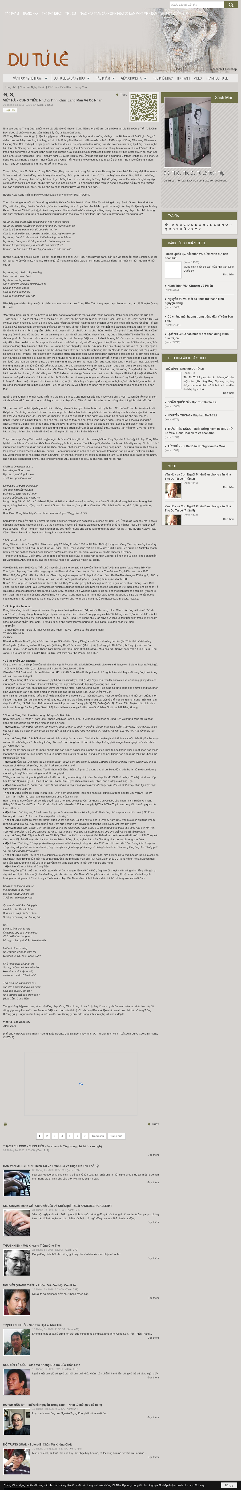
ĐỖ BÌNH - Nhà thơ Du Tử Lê (185, 368)
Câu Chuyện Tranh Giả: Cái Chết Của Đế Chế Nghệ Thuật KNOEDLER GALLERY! (57, 1206)
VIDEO (172, 466)
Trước (123, 94)
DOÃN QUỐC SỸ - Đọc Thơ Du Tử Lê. (192, 402)
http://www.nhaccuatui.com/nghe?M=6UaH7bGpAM (61, 194)
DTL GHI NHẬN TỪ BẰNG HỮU (187, 358)
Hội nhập (231, 69)
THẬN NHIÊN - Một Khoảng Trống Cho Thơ (31, 1245)
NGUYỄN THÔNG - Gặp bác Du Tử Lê (192, 415)
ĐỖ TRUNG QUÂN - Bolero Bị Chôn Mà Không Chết (37, 1444)
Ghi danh (216, 69)
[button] (31, 78)
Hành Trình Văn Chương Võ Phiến (190, 285)
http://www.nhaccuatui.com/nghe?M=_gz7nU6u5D (58, 513)
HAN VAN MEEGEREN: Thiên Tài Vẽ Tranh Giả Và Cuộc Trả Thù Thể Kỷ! (51, 1166)
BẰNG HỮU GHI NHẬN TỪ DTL (187, 243)
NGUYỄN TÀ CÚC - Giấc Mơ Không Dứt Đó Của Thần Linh (41, 1365)
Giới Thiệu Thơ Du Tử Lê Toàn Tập (194, 173)
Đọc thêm (153, 1154)
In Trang (5, 1124)
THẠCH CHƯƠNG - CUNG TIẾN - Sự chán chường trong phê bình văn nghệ (52, 1146)
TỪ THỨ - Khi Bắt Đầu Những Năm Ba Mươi (196, 446)
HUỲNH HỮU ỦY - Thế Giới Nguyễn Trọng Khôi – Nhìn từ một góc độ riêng (52, 1404)
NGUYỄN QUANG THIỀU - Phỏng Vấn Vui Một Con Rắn (39, 1285)
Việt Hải (10, 110)
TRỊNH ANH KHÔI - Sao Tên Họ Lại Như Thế (32, 1325)
